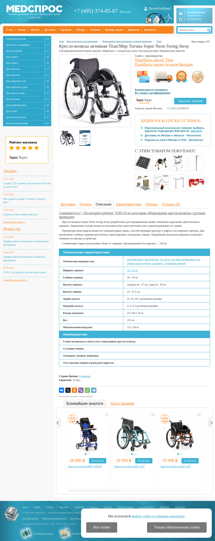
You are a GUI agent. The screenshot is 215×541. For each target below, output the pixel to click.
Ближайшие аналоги (84, 403)
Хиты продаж (122, 403)
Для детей (11, 111)
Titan (61, 41)
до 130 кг (165, 259)
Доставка (49, 29)
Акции (22, 29)
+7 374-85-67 (178, 108)
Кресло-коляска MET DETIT (85, 466)
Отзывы (95, 29)
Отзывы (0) (171, 204)
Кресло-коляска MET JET (129, 466)
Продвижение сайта (43, 533)
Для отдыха (12, 62)
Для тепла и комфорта (18, 44)
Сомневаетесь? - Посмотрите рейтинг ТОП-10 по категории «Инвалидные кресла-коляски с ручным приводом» (132, 215)
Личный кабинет (159, 8)
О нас (9, 29)
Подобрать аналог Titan (154, 60)
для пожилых (151, 259)
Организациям (146, 506)
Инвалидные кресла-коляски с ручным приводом (127, 41)
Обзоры (80, 29)
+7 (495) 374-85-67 (96, 11)
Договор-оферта (78, 518)
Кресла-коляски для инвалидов (82, 41)
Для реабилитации (16, 105)
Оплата (35, 29)
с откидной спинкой (175, 263)
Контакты (150, 29)
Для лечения (12, 99)
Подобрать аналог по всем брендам (164, 64)
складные (157, 263)
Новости (11, 229)
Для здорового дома (17, 87)
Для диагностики (15, 93)
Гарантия (65, 29)
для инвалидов (135, 259)
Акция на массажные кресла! (20, 214)
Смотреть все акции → (14, 222)
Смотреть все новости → (15, 280)
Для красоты (13, 74)
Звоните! (196, 131)
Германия (84, 376)
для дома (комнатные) (183, 259)
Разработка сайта (80, 533)
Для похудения (14, 50)
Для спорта (12, 56)
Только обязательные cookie (177, 527)
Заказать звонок (190, 101)
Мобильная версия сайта (54, 518)
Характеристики (128, 204)
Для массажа (13, 68)
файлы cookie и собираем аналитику (158, 516)
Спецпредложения (16, 38)
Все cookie (101, 527)
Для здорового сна (16, 81)
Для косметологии (16, 117)
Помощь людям (114, 29)
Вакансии (134, 29)
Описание (104, 204)
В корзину (98, 460)
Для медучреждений (17, 123)
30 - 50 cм (132, 270)
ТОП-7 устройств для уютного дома (24, 272)
